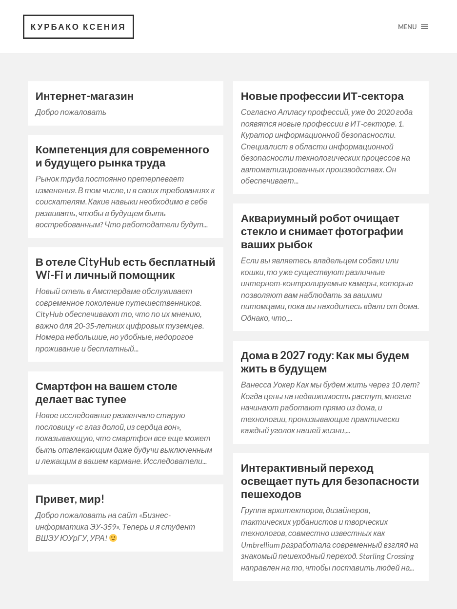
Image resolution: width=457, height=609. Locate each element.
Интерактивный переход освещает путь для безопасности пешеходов (330, 480)
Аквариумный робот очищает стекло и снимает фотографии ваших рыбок (322, 231)
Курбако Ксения (78, 26)
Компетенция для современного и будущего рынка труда (122, 156)
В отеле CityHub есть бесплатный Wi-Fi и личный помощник (126, 268)
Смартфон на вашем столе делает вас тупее (107, 392)
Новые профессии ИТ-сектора (322, 95)
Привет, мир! (70, 498)
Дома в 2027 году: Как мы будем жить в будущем (325, 362)
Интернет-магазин (85, 95)
